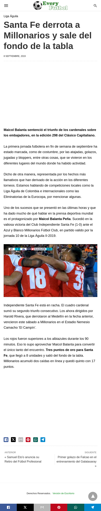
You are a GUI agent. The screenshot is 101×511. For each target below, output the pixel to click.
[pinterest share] (28, 439)
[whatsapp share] (35, 439)
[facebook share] (6, 439)
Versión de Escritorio (63, 493)
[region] (50, 95)
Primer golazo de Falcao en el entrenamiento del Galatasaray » (76, 461)
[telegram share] (42, 439)
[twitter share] (13, 439)
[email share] (20, 439)
